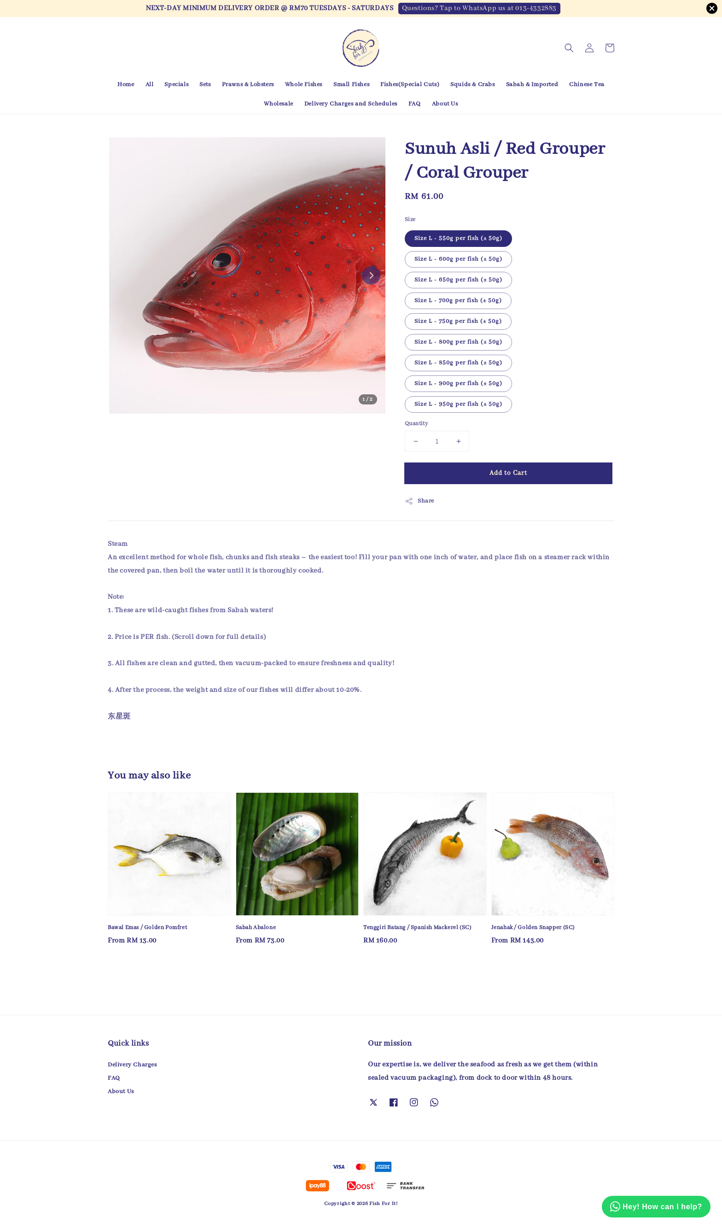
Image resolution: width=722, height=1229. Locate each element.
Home (125, 84)
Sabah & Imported (532, 84)
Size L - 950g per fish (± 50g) (458, 404)
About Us (445, 104)
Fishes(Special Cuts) (409, 84)
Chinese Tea (587, 84)
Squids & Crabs (472, 84)
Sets (204, 84)
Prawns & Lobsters (248, 84)
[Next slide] (371, 275)
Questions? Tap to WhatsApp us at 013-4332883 (479, 8)
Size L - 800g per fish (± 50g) (458, 342)
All (150, 84)
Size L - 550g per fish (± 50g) (458, 238)
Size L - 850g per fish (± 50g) (458, 363)
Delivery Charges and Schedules (350, 104)
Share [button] (419, 501)
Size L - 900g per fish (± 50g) (458, 383)
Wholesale (278, 104)
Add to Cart (508, 473)
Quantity (416, 423)
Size (410, 219)
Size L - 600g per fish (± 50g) (458, 259)
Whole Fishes (303, 84)
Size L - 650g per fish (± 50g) (458, 280)
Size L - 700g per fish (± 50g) (458, 300)
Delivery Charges (132, 1065)
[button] (569, 48)
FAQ (414, 104)
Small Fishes (351, 84)
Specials (176, 84)
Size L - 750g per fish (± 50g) (458, 321)
